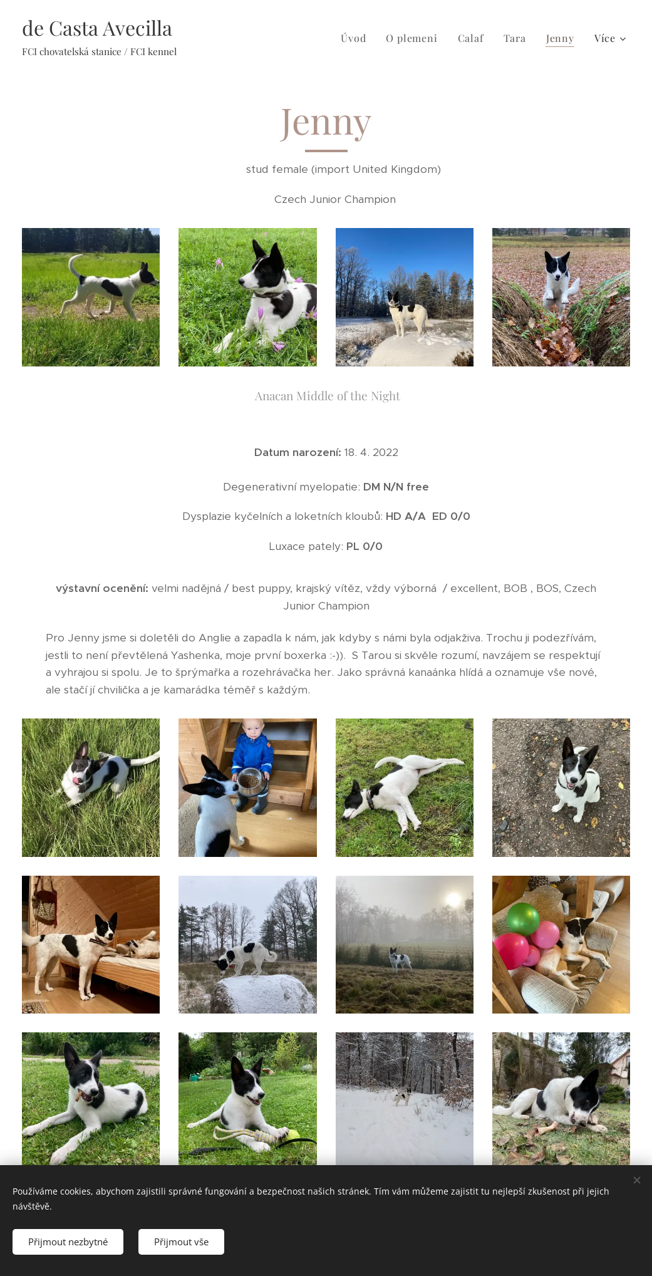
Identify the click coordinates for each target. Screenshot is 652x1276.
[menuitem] (357, 38)
